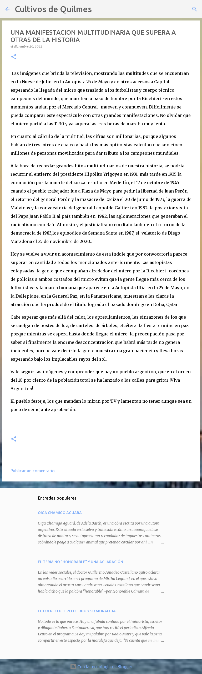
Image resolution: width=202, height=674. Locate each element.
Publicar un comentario (33, 470)
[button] (14, 57)
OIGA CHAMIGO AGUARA (60, 513)
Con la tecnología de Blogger (101, 666)
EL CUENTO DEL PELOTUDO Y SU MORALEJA (77, 611)
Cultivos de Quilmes (53, 9)
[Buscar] (99, 9)
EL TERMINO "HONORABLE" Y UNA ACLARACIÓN (80, 562)
